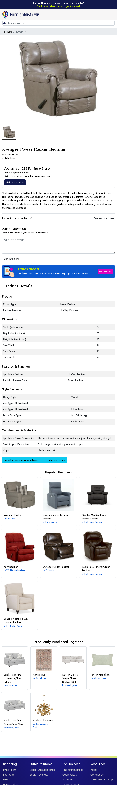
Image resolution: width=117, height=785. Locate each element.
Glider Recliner (56, 567)
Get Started (105, 271)
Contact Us (96, 774)
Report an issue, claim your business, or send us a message (35, 460)
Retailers (67, 779)
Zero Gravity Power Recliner (56, 516)
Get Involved (69, 774)
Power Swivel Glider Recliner (96, 568)
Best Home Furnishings (94, 522)
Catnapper (11, 518)
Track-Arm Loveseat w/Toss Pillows (12, 678)
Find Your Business (72, 770)
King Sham (101, 674)
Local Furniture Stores (42, 770)
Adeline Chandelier (43, 720)
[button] (112, 15)
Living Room (9, 770)
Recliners (7, 31)
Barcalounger (51, 522)
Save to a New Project (104, 218)
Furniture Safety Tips (102, 779)
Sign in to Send (12, 259)
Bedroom (8, 774)
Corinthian (50, 570)
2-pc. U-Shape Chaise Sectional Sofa (70, 678)
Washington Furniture (15, 570)
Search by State (39, 774)
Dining (6, 779)
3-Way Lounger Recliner (16, 620)
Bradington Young (14, 625)
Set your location (15, 182)
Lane (12, 158)
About (94, 770)
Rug (39, 674)
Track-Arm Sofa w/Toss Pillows (14, 722)
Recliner (13, 515)
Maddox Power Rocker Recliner (94, 516)
